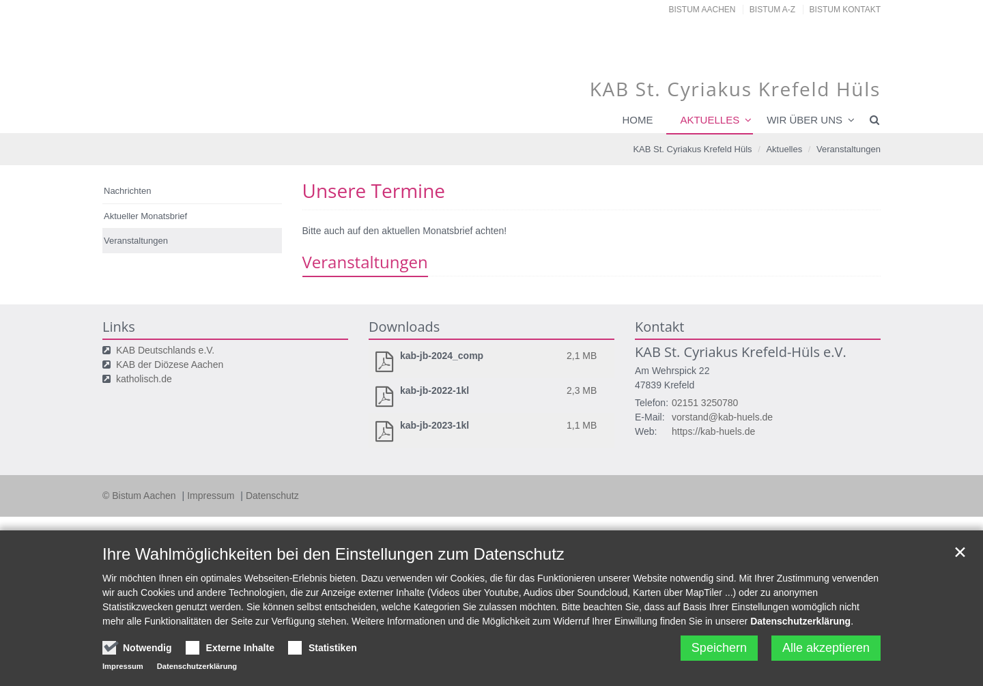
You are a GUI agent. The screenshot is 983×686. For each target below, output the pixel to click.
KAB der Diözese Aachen (169, 364)
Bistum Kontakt (845, 9)
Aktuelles (709, 120)
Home (637, 120)
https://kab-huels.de (713, 431)
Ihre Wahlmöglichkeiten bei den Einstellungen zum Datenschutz (333, 554)
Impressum (212, 495)
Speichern (719, 648)
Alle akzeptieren (826, 648)
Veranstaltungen (848, 149)
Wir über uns (804, 120)
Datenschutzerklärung (800, 621)
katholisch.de (144, 378)
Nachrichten (127, 191)
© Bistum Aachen (140, 495)
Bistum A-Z (772, 9)
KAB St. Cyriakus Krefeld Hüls (692, 149)
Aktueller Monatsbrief (145, 216)
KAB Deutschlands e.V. (165, 350)
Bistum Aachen (702, 9)
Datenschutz (272, 495)
